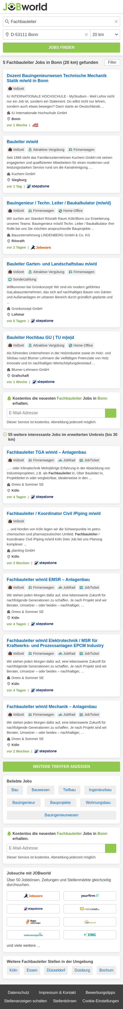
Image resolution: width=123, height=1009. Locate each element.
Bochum (106, 970)
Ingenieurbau (100, 790)
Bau (15, 790)
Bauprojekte (60, 803)
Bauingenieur (23, 803)
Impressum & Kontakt (57, 993)
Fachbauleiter (20, 62)
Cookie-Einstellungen (101, 1001)
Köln (13, 970)
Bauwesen (41, 790)
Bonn (56, 62)
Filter (112, 62)
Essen (32, 970)
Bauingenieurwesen (61, 815)
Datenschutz (18, 993)
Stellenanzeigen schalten (25, 1001)
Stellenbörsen (65, 1001)
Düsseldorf (56, 970)
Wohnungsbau (98, 803)
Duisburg (82, 970)
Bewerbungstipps (100, 993)
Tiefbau (69, 790)
